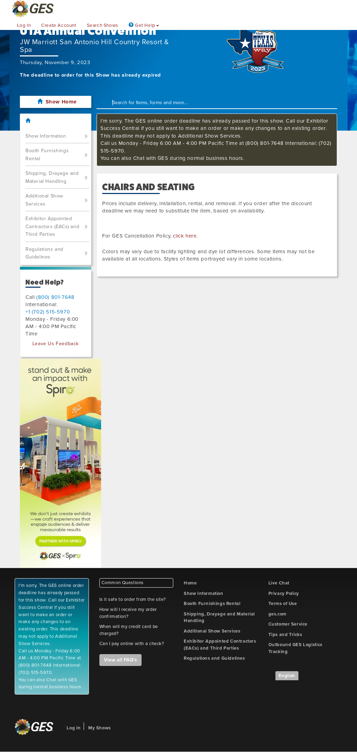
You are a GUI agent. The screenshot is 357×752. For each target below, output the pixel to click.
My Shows (99, 728)
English (287, 676)
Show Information (45, 136)
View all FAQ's (120, 660)
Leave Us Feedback (55, 344)
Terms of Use (282, 603)
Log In (24, 25)
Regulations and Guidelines (44, 253)
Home (190, 583)
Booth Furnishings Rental (47, 155)
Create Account (58, 25)
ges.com (277, 614)
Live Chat (278, 583)
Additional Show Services (44, 200)
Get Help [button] (144, 25)
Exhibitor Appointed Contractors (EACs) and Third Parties (52, 226)
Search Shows (102, 25)
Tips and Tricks (285, 634)
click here (184, 236)
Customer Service (288, 624)
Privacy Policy (283, 593)
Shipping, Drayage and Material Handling (52, 177)
